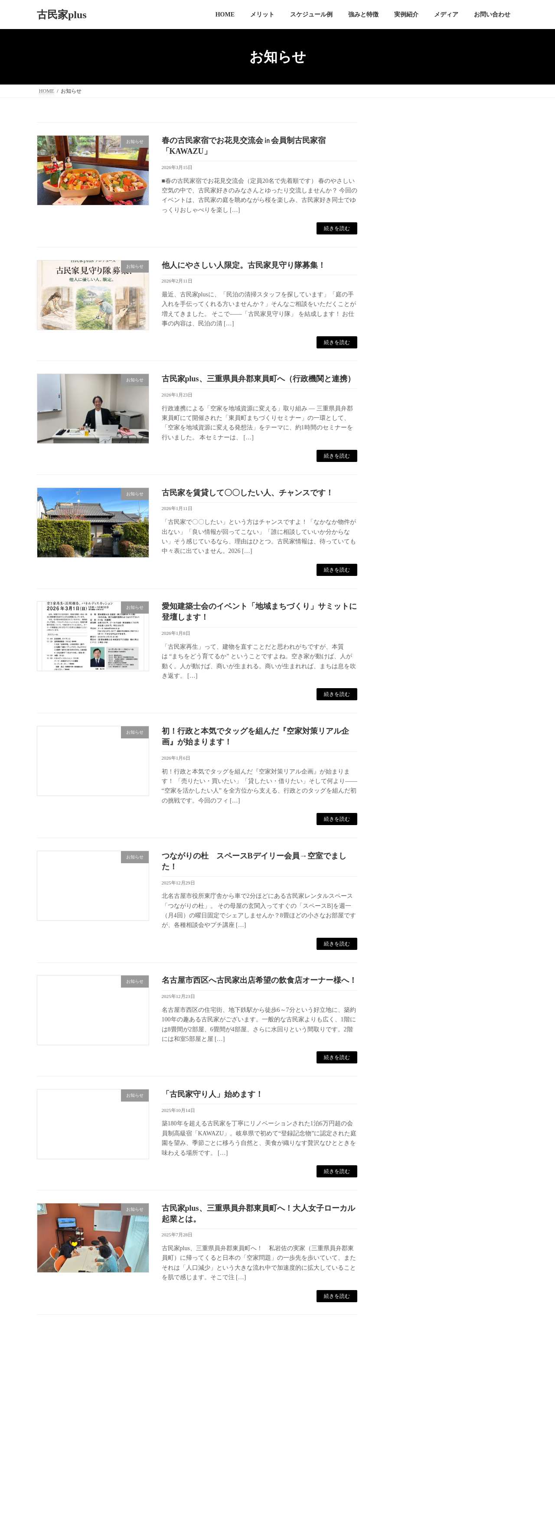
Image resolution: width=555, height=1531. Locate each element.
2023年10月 (412, 716)
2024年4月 (410, 658)
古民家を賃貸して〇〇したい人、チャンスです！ (247, 492)
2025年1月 (410, 541)
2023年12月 (412, 687)
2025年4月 (410, 497)
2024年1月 (410, 672)
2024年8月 (410, 614)
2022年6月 (410, 863)
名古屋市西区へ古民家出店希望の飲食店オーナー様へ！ (259, 980)
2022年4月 (410, 877)
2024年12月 (412, 555)
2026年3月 (410, 394)
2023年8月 (410, 746)
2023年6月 (410, 775)
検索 (496, 947)
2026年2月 (410, 409)
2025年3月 (410, 511)
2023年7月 (410, 760)
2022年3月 (410, 892)
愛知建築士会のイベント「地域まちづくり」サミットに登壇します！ (447, 288)
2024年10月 (412, 584)
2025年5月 (410, 482)
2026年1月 (410, 423)
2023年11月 (412, 701)
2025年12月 (412, 438)
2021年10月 (412, 921)
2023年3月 (410, 819)
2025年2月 (410, 526)
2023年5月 (410, 789)
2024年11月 (412, 570)
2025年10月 (412, 453)
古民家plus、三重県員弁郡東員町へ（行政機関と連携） (258, 378)
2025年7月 (410, 467)
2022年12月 (412, 833)
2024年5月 (410, 643)
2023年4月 (410, 804)
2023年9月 (410, 731)
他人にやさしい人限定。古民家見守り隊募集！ (244, 265)
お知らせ (409, 347)
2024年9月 (410, 599)
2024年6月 (410, 628)
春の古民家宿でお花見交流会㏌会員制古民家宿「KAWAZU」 (450, 158)
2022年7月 (410, 848)
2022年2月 (410, 906)
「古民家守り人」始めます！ (212, 1094)
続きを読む (337, 228)
